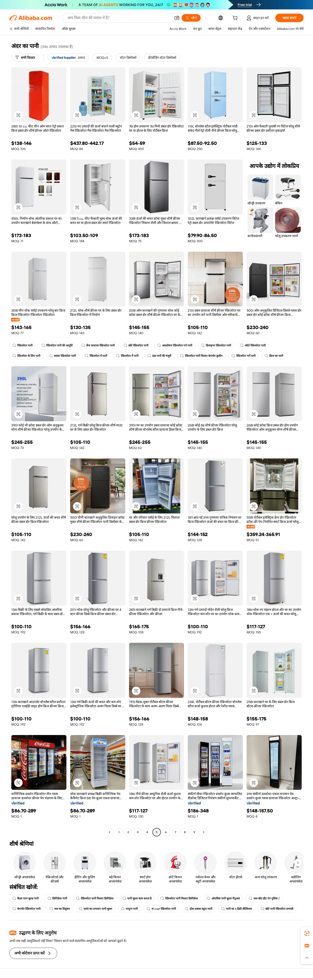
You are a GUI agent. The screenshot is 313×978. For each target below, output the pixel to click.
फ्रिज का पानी (273, 356)
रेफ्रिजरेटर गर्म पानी (244, 356)
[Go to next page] (203, 832)
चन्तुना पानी (129, 909)
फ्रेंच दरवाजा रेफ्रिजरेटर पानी (98, 345)
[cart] (236, 18)
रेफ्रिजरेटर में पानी (96, 356)
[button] (177, 18)
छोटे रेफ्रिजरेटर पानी (136, 345)
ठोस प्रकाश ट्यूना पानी (198, 909)
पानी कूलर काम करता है (136, 898)
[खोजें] (191, 18)
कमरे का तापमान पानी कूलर (95, 909)
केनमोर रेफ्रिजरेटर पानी (26, 909)
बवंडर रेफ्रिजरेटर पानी (62, 356)
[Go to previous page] (109, 832)
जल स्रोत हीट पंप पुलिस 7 (264, 898)
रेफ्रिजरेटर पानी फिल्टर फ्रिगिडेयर (95, 898)
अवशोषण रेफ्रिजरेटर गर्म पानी (174, 345)
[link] (307, 933)
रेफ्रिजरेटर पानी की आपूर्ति (57, 345)
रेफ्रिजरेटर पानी (22, 345)
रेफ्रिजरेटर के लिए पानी (26, 356)
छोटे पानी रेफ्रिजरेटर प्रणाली (277, 909)
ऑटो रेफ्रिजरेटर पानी (253, 345)
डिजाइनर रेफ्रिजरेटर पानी (216, 345)
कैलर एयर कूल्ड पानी (25, 898)
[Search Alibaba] (118, 17)
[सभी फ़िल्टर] (25, 58)
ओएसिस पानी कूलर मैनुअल (223, 898)
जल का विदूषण (59, 909)
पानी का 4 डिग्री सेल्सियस (236, 909)
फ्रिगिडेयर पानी (57, 898)
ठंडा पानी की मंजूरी (159, 356)
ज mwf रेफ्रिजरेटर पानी (161, 909)
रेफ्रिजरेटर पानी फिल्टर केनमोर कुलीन (201, 356)
